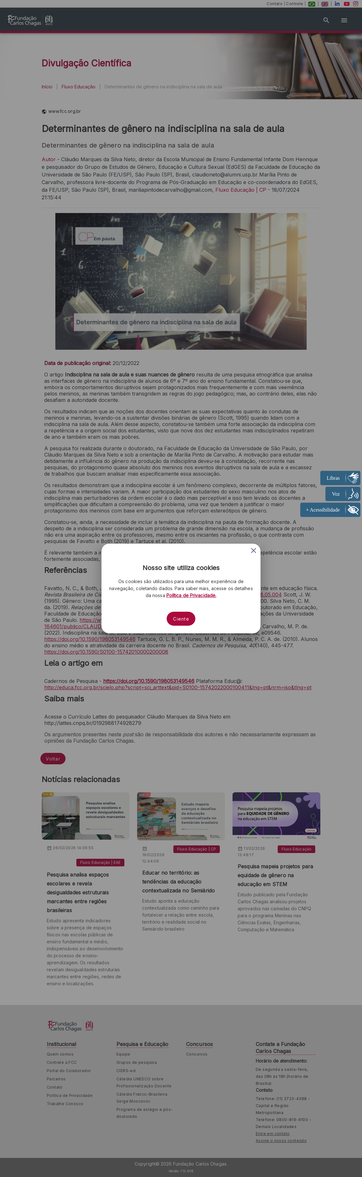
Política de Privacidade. (191, 595)
